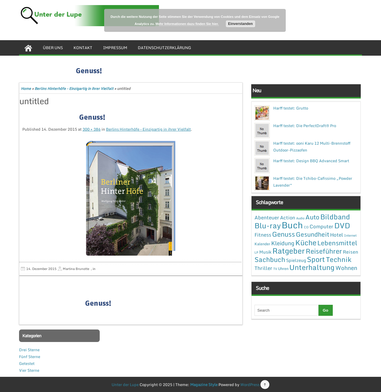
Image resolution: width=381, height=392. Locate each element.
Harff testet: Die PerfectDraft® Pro (304, 125)
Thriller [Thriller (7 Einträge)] (263, 268)
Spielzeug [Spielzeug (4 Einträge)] (296, 260)
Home (26, 88)
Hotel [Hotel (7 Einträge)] (336, 235)
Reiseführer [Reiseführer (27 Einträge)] (324, 251)
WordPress (250, 384)
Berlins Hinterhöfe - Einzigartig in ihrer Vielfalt (74, 88)
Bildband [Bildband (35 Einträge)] (335, 216)
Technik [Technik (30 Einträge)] (339, 259)
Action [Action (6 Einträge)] (287, 217)
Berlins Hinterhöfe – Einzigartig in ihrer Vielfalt (148, 129)
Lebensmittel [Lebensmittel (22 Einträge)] (337, 243)
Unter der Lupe (125, 384)
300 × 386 (91, 129)
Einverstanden (240, 24)
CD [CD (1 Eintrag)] (306, 227)
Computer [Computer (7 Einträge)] (321, 226)
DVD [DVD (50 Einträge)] (342, 225)
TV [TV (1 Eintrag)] (275, 268)
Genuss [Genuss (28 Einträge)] (283, 234)
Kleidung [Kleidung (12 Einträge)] (282, 243)
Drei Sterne (29, 349)
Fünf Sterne (29, 356)
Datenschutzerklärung (164, 47)
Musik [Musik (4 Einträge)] (265, 251)
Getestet (27, 363)
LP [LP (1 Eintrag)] (256, 252)
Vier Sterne (29, 370)
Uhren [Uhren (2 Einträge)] (283, 268)
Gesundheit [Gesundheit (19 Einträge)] (312, 234)
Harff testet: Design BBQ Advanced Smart (311, 160)
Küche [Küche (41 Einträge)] (305, 242)
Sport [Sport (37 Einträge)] (316, 259)
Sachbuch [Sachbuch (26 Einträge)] (269, 259)
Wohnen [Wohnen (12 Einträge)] (346, 267)
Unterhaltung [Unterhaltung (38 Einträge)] (312, 267)
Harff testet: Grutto (290, 108)
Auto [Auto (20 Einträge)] (312, 217)
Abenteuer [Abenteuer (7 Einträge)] (266, 217)
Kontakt (83, 47)
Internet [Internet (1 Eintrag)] (350, 235)
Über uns (53, 47)
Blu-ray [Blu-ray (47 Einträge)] (267, 225)
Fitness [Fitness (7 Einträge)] (262, 235)
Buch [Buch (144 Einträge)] (292, 225)
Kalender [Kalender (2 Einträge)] (262, 244)
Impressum (115, 47)
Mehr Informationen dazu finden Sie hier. (187, 24)
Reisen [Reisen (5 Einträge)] (350, 252)
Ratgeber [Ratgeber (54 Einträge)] (288, 251)
